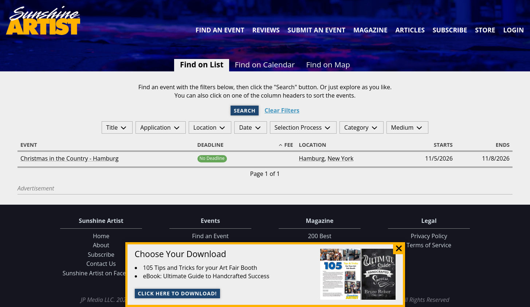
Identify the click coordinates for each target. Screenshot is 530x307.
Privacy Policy (429, 236)
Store (485, 29)
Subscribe (450, 29)
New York (340, 158)
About (101, 245)
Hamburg (312, 158)
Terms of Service (429, 245)
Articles (409, 29)
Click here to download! (177, 293)
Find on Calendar (265, 64)
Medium (402, 127)
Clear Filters (281, 110)
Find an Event (220, 29)
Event (32, 144)
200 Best (319, 236)
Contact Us (101, 264)
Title (112, 127)
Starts (440, 144)
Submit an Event (317, 29)
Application (155, 127)
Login (513, 29)
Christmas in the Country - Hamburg (69, 158)
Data (521, 300)
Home (101, 236)
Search (245, 110)
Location (205, 127)
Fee (285, 144)
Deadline (213, 144)
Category (356, 127)
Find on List (201, 64)
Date (245, 127)
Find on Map (328, 64)
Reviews (266, 29)
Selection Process (298, 127)
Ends (499, 144)
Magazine (370, 29)
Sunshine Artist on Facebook (101, 273)
